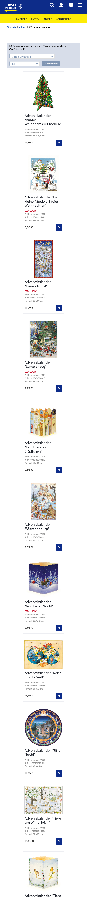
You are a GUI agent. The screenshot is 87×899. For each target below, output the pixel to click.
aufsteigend (51, 63)
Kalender (21, 19)
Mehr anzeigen (43, 576)
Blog (43, 733)
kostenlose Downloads (43, 747)
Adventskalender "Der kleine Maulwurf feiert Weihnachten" (42, 126)
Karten (35, 19)
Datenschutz (43, 764)
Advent (48, 19)
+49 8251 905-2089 (44, 657)
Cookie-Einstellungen (43, 674)
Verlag (43, 712)
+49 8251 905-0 (28, 668)
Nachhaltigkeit (43, 721)
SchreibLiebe (63, 19)
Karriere (43, 716)
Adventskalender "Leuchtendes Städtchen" (38, 258)
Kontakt (43, 707)
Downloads (43, 738)
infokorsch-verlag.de (57, 668)
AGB (43, 760)
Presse (43, 743)
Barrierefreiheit (43, 774)
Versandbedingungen (43, 769)
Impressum (43, 755)
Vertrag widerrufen (43, 726)
